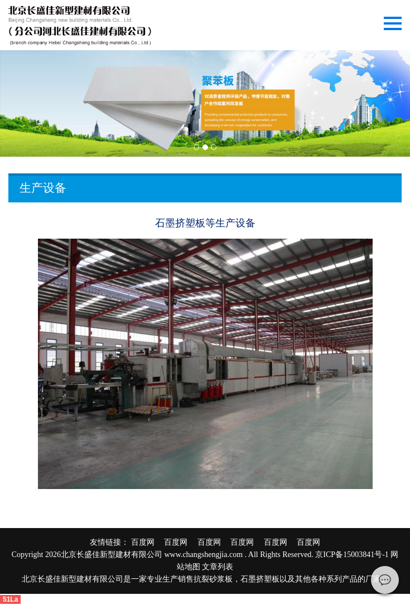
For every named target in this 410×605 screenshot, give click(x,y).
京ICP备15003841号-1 (351, 554)
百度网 (146, 542)
